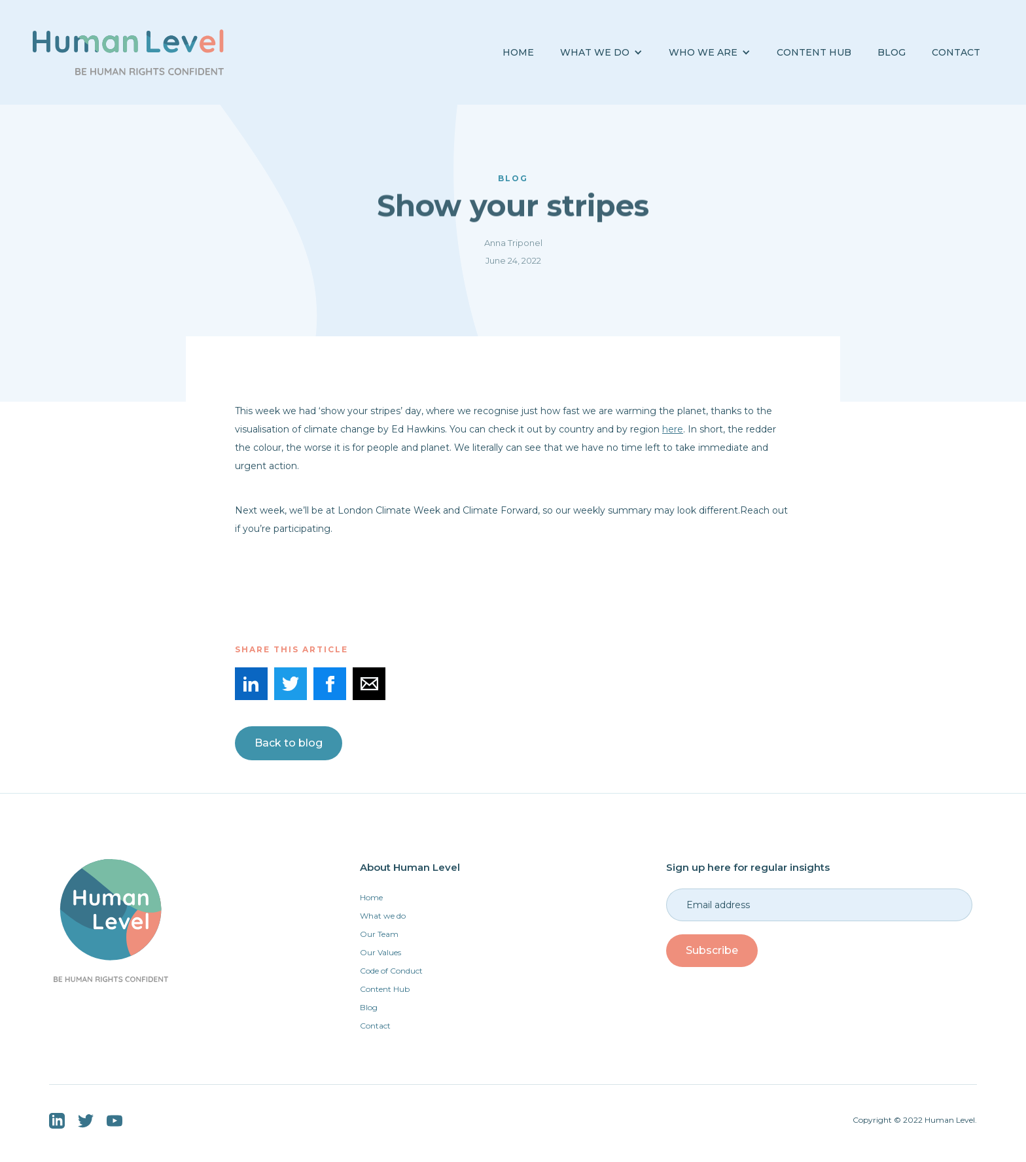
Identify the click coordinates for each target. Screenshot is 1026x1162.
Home (518, 52)
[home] (128, 52)
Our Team (379, 934)
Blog (369, 1007)
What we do (383, 916)
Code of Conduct (391, 971)
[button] (601, 52)
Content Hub (814, 52)
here (672, 429)
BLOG (891, 52)
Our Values (380, 952)
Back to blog (289, 743)
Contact (956, 52)
